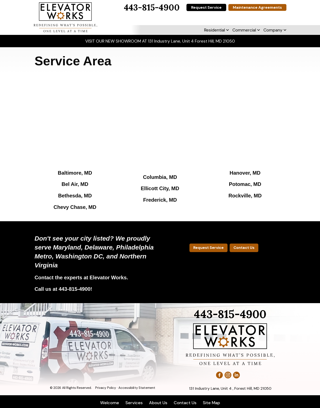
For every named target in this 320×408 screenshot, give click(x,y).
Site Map (211, 402)
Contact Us (185, 402)
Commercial (244, 30)
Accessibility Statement (136, 388)
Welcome (109, 402)
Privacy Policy (105, 388)
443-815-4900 (74, 289)
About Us (158, 402)
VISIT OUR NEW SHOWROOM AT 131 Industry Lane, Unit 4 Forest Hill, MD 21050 (160, 41)
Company (272, 30)
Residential (214, 30)
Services (134, 402)
